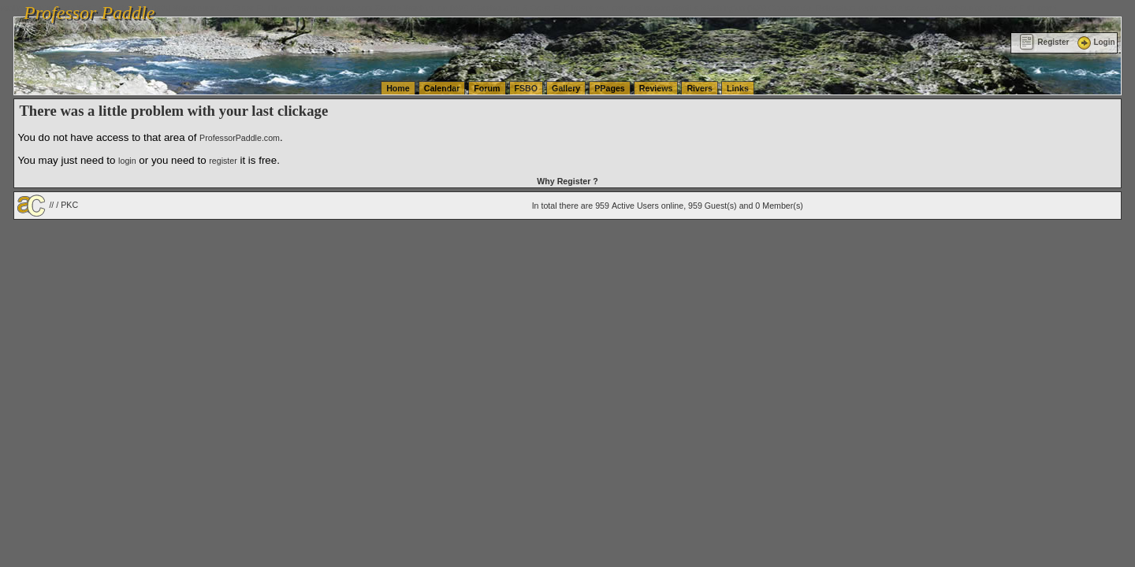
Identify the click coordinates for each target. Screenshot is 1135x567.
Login (1095, 42)
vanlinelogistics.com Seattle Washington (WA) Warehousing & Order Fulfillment (445, 8)
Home (398, 88)
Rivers (700, 88)
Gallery (566, 88)
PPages (609, 88)
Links (738, 88)
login (127, 160)
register (223, 160)
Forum (487, 88)
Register (1044, 42)
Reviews (656, 88)
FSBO (526, 88)
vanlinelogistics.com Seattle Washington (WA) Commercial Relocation (725, 8)
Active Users (635, 205)
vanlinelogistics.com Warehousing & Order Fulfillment (957, 8)
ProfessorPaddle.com (239, 138)
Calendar (442, 88)
